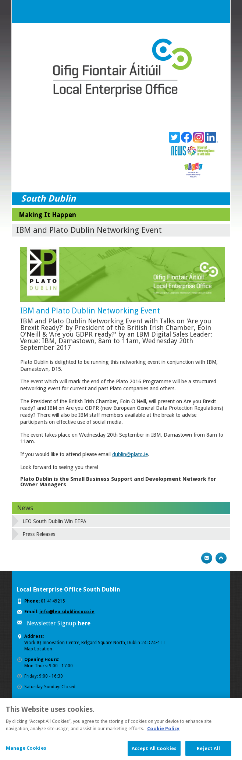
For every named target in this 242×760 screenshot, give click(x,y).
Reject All (208, 751)
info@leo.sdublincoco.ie (67, 611)
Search (203, 11)
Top (221, 558)
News (25, 508)
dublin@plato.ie (130, 454)
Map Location (38, 648)
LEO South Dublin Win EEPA (54, 521)
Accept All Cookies (154, 751)
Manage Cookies (26, 751)
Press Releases (38, 534)
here (84, 623)
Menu (218, 11)
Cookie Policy (163, 732)
